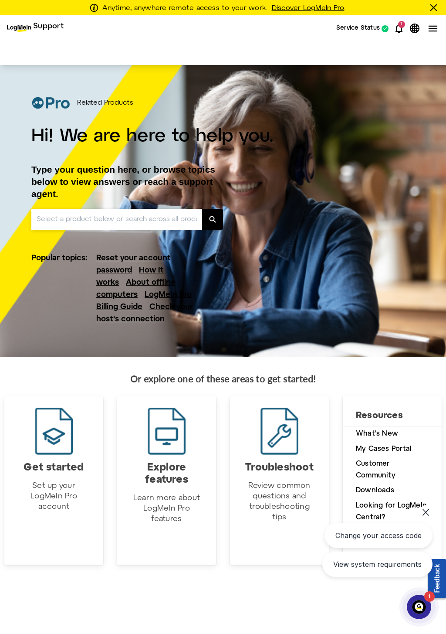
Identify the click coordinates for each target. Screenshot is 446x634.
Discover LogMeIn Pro (308, 8)
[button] (399, 29)
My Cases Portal (384, 449)
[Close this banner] (435, 7)
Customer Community (375, 469)
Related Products (105, 102)
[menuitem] (35, 28)
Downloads (375, 490)
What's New (377, 433)
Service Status (358, 28)
